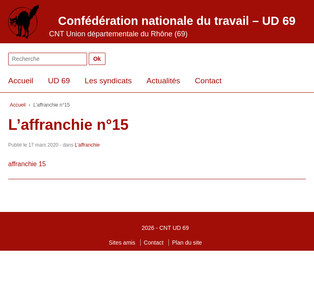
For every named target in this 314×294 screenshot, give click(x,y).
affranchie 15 (27, 163)
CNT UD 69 (174, 228)
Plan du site (187, 242)
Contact (208, 80)
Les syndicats (108, 80)
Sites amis (122, 242)
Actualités (163, 80)
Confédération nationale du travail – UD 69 (177, 20)
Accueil (20, 80)
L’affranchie (87, 145)
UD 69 (59, 80)
